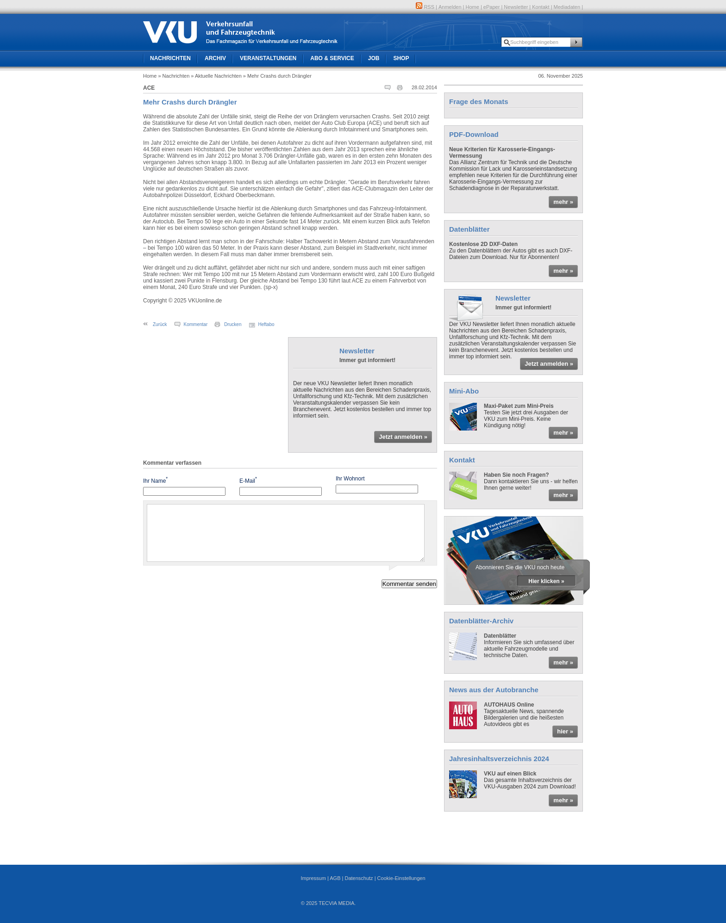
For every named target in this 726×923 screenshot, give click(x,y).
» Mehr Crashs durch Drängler (277, 76)
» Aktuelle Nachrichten (216, 76)
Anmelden (450, 7)
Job (374, 58)
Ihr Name (155, 480)
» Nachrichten (173, 76)
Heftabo (266, 324)
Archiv (215, 58)
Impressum (312, 878)
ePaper (491, 7)
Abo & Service (332, 58)
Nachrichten (170, 58)
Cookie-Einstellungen (401, 878)
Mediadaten (567, 7)
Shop (401, 58)
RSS (425, 7)
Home (472, 7)
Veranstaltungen (268, 58)
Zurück (160, 324)
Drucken (232, 324)
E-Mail (248, 480)
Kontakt (540, 7)
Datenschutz (358, 878)
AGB (335, 878)
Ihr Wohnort (350, 478)
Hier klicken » (546, 581)
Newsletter (516, 7)
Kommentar (196, 324)
